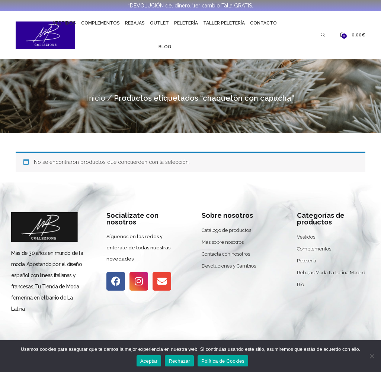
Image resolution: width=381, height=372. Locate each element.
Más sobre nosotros (223, 242)
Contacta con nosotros (226, 254)
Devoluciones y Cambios (229, 266)
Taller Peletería (224, 23)
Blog (165, 46)
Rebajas (135, 23)
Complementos (100, 23)
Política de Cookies (222, 361)
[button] (352, 34)
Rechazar (179, 361)
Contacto (263, 23)
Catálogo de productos (226, 230)
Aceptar (149, 361)
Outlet (159, 23)
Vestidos (64, 23)
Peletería (186, 23)
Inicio (96, 98)
